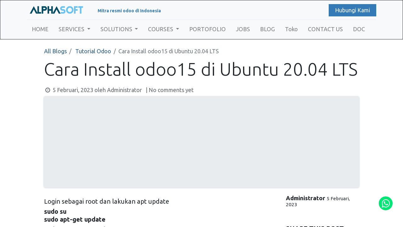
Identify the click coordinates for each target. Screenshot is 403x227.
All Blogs (55, 51)
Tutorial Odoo (93, 51)
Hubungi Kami (352, 10)
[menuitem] (40, 29)
